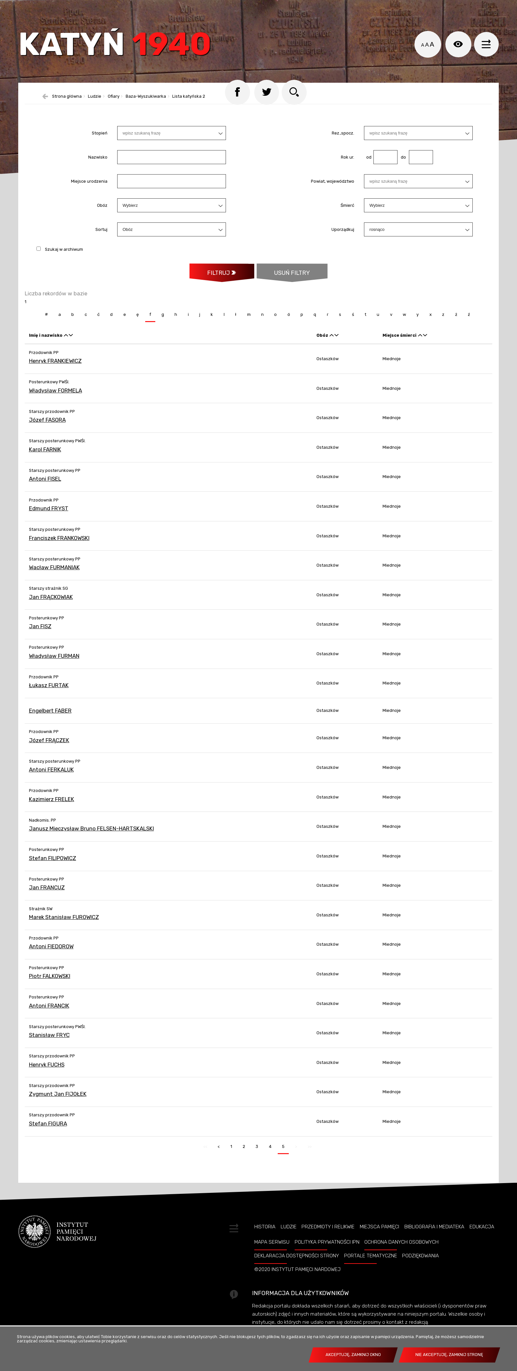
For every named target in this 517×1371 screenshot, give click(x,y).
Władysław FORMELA (55, 396)
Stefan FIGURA (48, 1129)
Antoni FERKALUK (51, 775)
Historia (264, 1232)
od (367, 162)
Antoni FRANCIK (49, 1011)
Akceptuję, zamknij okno (353, 1354)
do (402, 162)
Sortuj (101, 235)
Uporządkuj (342, 235)
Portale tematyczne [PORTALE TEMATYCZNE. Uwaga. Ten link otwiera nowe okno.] (370, 1261)
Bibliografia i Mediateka (434, 1232)
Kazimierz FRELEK (51, 804)
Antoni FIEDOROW (51, 952)
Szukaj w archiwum (64, 254)
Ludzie (289, 1232)
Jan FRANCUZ (47, 893)
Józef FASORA (47, 425)
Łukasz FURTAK (49, 691)
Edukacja (481, 1232)
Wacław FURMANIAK (54, 573)
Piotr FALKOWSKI (49, 981)
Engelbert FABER (50, 716)
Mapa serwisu (271, 1248)
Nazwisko (97, 162)
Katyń (117, 47)
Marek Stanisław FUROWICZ (64, 922)
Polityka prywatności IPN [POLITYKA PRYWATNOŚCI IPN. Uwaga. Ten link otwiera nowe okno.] (327, 1248)
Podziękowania (420, 1261)
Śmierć (347, 210)
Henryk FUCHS (46, 1070)
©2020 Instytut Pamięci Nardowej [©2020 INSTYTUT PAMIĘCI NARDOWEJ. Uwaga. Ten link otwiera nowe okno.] (297, 1275)
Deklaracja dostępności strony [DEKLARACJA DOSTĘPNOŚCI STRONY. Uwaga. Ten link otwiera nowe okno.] (296, 1261)
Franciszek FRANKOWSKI (59, 543)
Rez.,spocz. (343, 138)
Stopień (99, 138)
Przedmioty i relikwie (328, 1232)
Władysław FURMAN (54, 661)
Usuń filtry (284, 275)
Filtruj (218, 278)
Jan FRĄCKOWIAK (51, 602)
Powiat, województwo (332, 186)
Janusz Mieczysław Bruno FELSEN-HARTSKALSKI (91, 834)
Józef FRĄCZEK (49, 745)
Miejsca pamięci (379, 1232)
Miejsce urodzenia (89, 186)
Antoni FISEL (45, 484)
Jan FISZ (40, 632)
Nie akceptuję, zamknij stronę (449, 1354)
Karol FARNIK (45, 455)
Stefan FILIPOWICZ (52, 863)
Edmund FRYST (48, 514)
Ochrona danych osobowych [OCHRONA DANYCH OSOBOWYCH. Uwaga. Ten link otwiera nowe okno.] (401, 1248)
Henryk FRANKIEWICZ (55, 366)
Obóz (102, 210)
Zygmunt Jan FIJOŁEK (58, 1099)
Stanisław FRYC (49, 1040)
